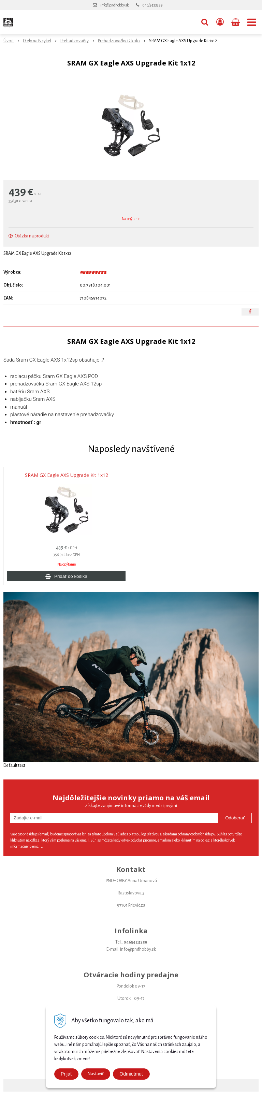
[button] (205, 22)
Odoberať (235, 817)
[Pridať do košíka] (66, 576)
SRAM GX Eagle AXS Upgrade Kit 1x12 (66, 475)
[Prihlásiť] (220, 22)
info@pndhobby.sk (114, 5)
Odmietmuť (131, 1074)
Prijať (66, 1074)
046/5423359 (152, 5)
